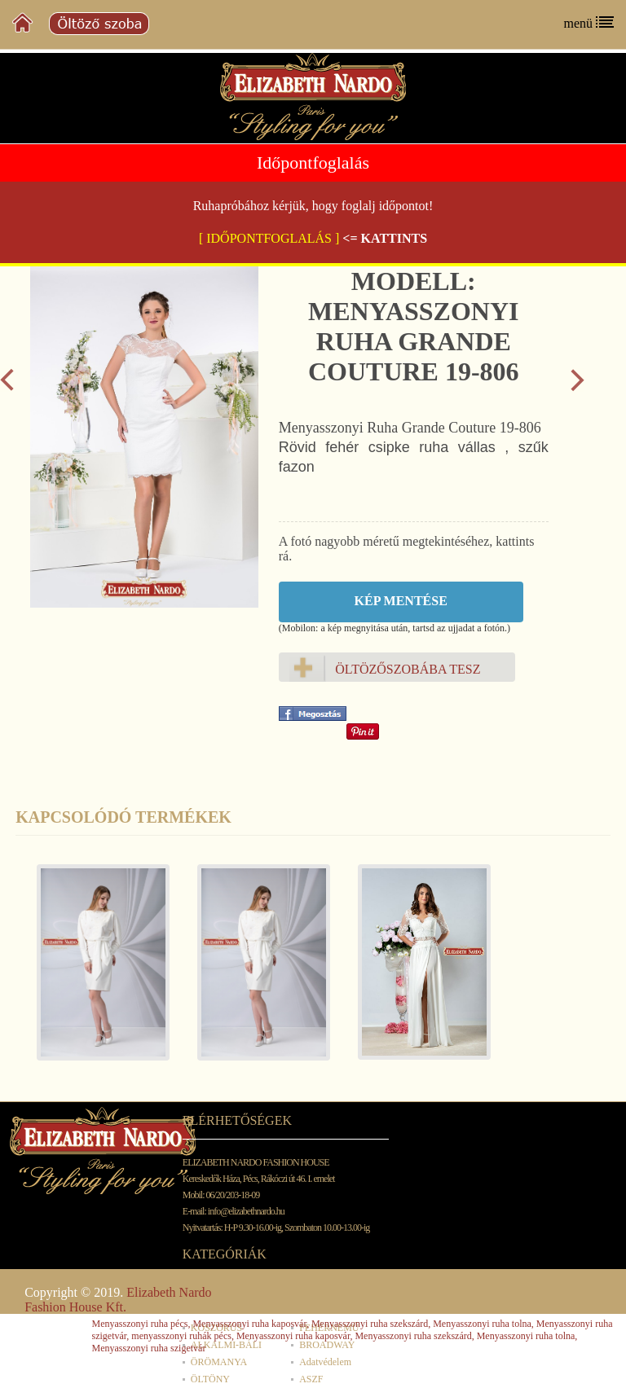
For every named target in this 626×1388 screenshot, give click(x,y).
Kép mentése (401, 601)
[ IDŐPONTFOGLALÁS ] (269, 238)
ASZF (311, 1379)
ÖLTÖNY (210, 1379)
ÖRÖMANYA (219, 1362)
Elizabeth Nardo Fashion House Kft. (117, 1299)
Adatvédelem (325, 1362)
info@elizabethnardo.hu (246, 1211)
